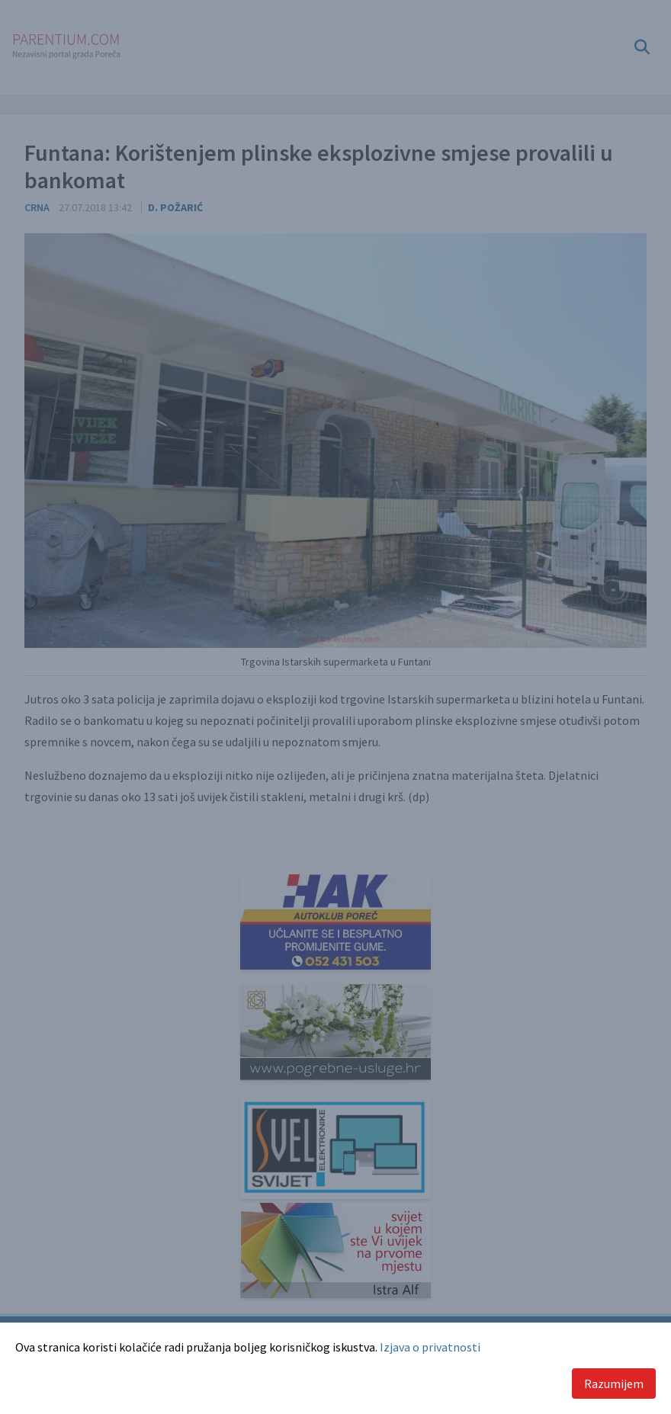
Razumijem (614, 1383)
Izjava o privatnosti (430, 1347)
